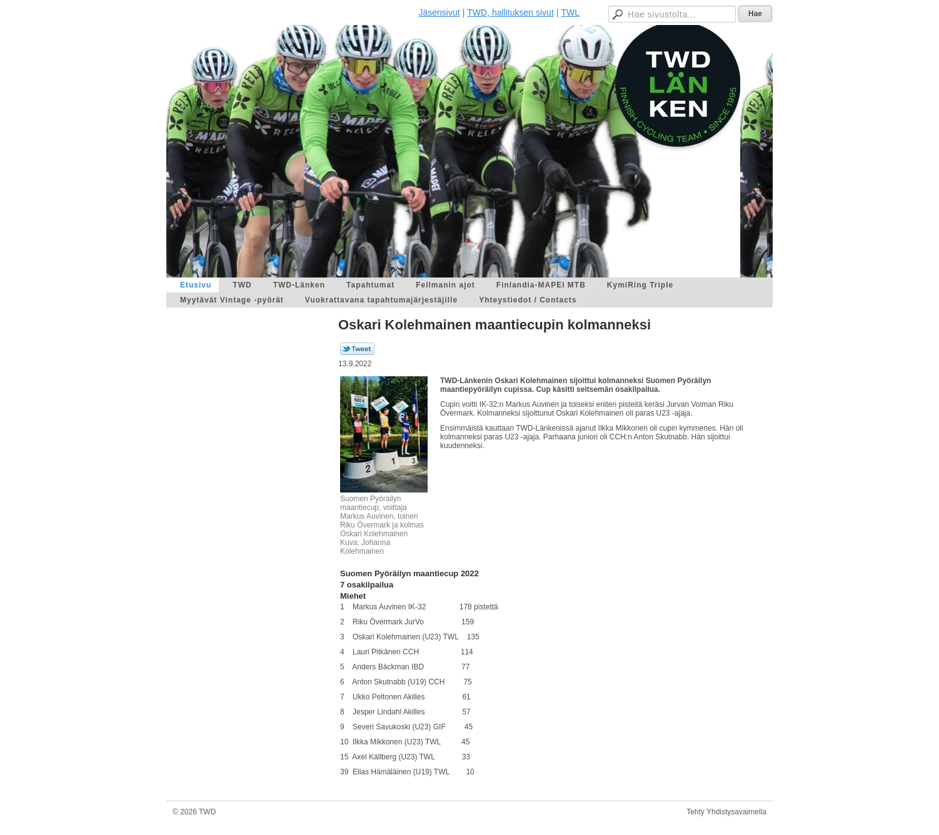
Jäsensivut (439, 13)
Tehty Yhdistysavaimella (726, 812)
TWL (570, 13)
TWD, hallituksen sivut (510, 13)
